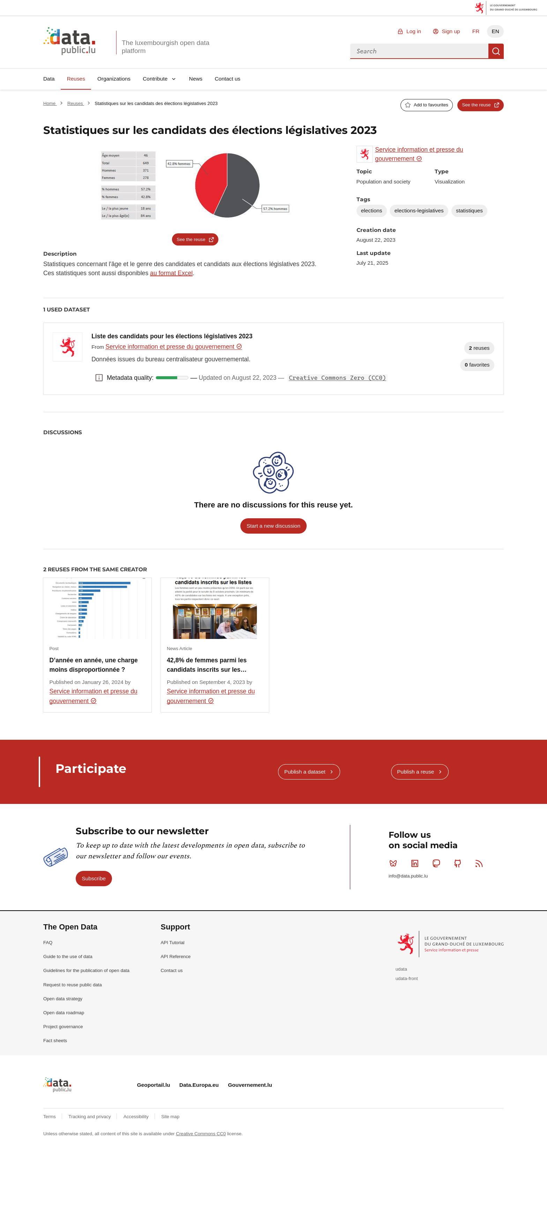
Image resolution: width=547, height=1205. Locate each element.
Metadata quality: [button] (99, 377)
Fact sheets (55, 1040)
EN (495, 31)
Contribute (155, 79)
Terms (50, 1116)
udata (401, 969)
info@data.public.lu (408, 876)
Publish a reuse (415, 772)
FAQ (47, 942)
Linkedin (416, 863)
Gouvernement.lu (250, 1085)
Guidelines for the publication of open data (86, 970)
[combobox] (419, 51)
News (195, 79)
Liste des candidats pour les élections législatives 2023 (172, 336)
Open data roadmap (63, 1012)
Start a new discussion (273, 526)
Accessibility (136, 1116)
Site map (170, 1116)
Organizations (113, 79)
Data (49, 79)
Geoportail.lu (153, 1085)
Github (459, 863)
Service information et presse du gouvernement (173, 346)
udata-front (407, 978)
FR (476, 31)
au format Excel (171, 273)
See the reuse (476, 104)
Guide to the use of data (67, 956)
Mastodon (438, 863)
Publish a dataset (304, 772)
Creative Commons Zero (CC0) (337, 377)
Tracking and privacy (90, 1116)
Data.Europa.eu (199, 1085)
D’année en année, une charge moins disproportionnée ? (94, 665)
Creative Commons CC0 (201, 1133)
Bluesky (395, 863)
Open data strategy (62, 998)
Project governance (63, 1026)
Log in (413, 31)
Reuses (76, 79)
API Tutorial (173, 942)
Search (496, 51)
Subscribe (94, 878)
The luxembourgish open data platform (165, 46)
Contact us (227, 79)
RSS (480, 863)
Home (50, 103)
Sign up (451, 31)
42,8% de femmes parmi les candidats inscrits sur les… (207, 665)
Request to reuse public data (72, 984)
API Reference (176, 956)
